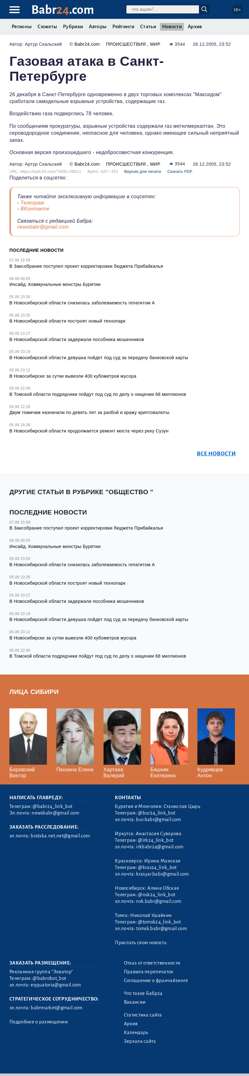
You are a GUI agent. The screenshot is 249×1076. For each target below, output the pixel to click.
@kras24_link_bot (157, 867)
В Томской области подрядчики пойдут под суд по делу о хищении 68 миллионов (97, 394)
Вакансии (135, 1002)
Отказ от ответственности (152, 962)
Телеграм (32, 202)
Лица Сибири (34, 691)
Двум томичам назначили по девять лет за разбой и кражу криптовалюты (89, 412)
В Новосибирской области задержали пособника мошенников (76, 339)
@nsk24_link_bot (156, 894)
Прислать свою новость (140, 942)
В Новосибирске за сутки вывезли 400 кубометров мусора (72, 376)
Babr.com (62, 9)
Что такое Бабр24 (143, 993)
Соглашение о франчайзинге (156, 980)
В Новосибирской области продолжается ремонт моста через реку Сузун (89, 430)
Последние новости (36, 250)
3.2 (47, 1063)
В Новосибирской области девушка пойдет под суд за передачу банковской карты (98, 357)
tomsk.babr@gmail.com (161, 928)
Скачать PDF (180, 171)
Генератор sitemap (149, 1063)
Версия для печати (142, 171)
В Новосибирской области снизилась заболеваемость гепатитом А (82, 302)
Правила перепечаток (149, 971)
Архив (195, 26)
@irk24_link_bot (155, 840)
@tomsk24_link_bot (159, 921)
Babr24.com (87, 44)
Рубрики (73, 26)
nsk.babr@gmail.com (158, 901)
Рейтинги (123, 26)
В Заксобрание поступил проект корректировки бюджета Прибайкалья (86, 266)
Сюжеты (47, 26)
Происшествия (126, 44)
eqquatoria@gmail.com (56, 984)
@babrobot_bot (49, 978)
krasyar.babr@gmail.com (162, 874)
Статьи (148, 26)
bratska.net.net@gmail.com (60, 835)
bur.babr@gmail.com (158, 819)
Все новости (216, 454)
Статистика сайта (143, 1014)
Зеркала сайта (140, 1041)
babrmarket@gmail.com (56, 1007)
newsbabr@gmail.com (43, 227)
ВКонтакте (34, 208)
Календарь (136, 1032)
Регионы (22, 26)
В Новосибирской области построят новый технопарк (67, 320)
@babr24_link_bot (52, 806)
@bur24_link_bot (156, 812)
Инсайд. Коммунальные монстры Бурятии (55, 284)
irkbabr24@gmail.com (159, 846)
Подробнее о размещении (38, 1021)
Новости (172, 26)
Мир (155, 44)
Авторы (97, 26)
